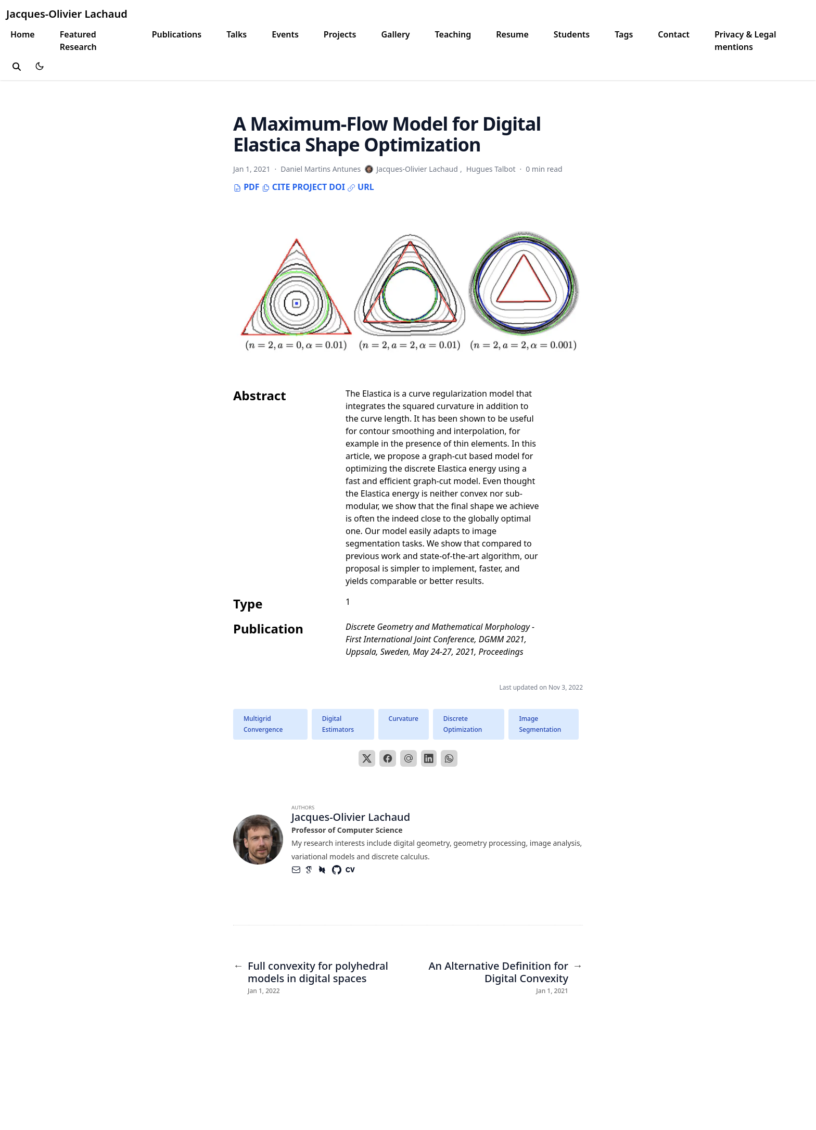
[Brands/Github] (339, 869)
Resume (512, 34)
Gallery (395, 34)
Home (22, 34)
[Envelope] (298, 869)
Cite (276, 187)
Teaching (453, 34)
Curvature (403, 718)
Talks (236, 34)
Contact (674, 34)
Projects (340, 34)
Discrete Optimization (462, 724)
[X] (367, 758)
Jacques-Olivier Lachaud (67, 14)
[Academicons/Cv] (352, 869)
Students (572, 34)
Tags (624, 34)
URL (360, 187)
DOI (337, 187)
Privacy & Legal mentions (745, 41)
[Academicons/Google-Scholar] (311, 869)
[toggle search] (16, 66)
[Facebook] (387, 758)
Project (309, 187)
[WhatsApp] (449, 758)
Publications (177, 34)
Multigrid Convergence (263, 724)
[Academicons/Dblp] (325, 869)
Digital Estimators (338, 724)
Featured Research (78, 41)
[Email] (408, 758)
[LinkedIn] (429, 758)
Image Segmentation (540, 724)
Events (285, 34)
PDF (246, 187)
